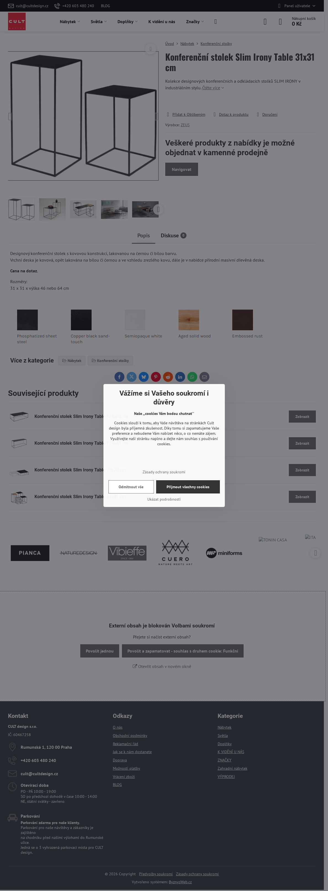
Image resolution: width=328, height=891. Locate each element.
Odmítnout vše (131, 486)
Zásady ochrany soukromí (164, 471)
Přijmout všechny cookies (188, 486)
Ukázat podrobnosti (164, 499)
